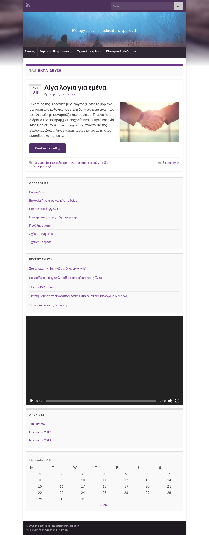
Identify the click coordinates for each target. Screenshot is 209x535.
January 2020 (38, 423)
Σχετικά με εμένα (89, 51)
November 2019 (40, 440)
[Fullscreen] (177, 401)
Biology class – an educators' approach (104, 29)
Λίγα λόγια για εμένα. (76, 87)
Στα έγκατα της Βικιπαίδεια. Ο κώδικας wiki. (57, 268)
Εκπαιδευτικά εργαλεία (44, 209)
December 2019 (40, 432)
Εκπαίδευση (58, 162)
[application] (104, 360)
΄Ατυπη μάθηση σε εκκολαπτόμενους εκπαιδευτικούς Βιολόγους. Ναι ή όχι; (78, 296)
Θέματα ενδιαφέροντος (56, 51)
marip (51, 94)
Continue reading (47, 148)
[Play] (31, 401)
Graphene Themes (56, 529)
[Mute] (170, 401)
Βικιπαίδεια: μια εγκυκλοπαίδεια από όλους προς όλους (66, 278)
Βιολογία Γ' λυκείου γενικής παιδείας (53, 200)
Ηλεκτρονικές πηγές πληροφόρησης (53, 217)
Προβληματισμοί (40, 225)
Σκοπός (30, 51)
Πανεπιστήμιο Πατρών (83, 162)
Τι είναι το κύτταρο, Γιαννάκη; (48, 305)
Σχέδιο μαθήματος (41, 234)
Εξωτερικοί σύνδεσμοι (121, 51)
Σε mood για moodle (42, 287)
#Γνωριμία (41, 162)
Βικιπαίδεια (36, 192)
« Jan (103, 505)
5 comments (171, 162)
